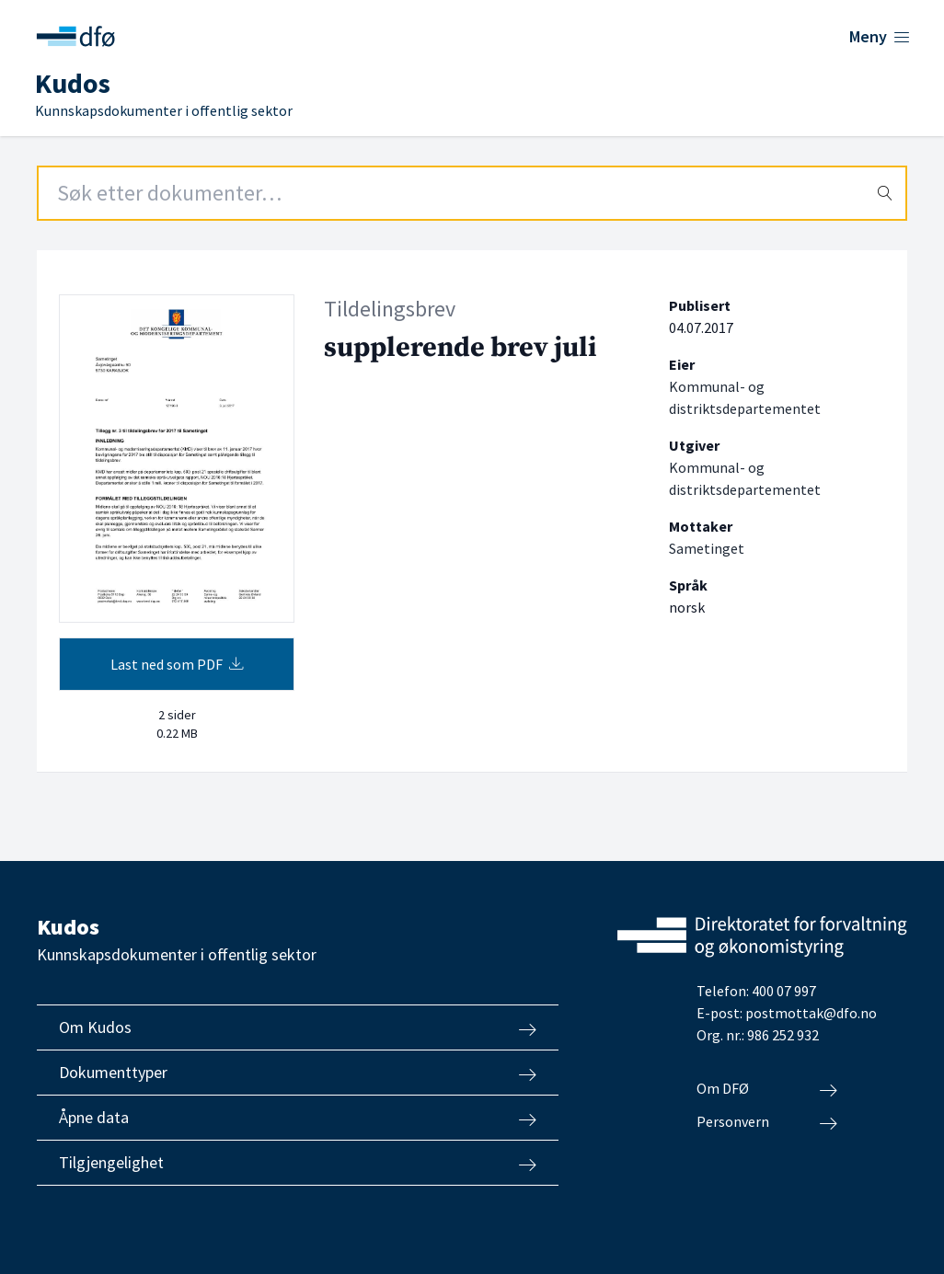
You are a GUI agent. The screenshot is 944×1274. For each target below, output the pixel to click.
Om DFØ (766, 1089)
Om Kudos (297, 1027)
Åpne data (297, 1118)
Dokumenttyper (297, 1073)
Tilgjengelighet (297, 1163)
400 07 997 (784, 990)
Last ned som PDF (177, 664)
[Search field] (472, 193)
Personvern (766, 1122)
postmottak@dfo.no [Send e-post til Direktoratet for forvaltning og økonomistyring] (811, 1013)
